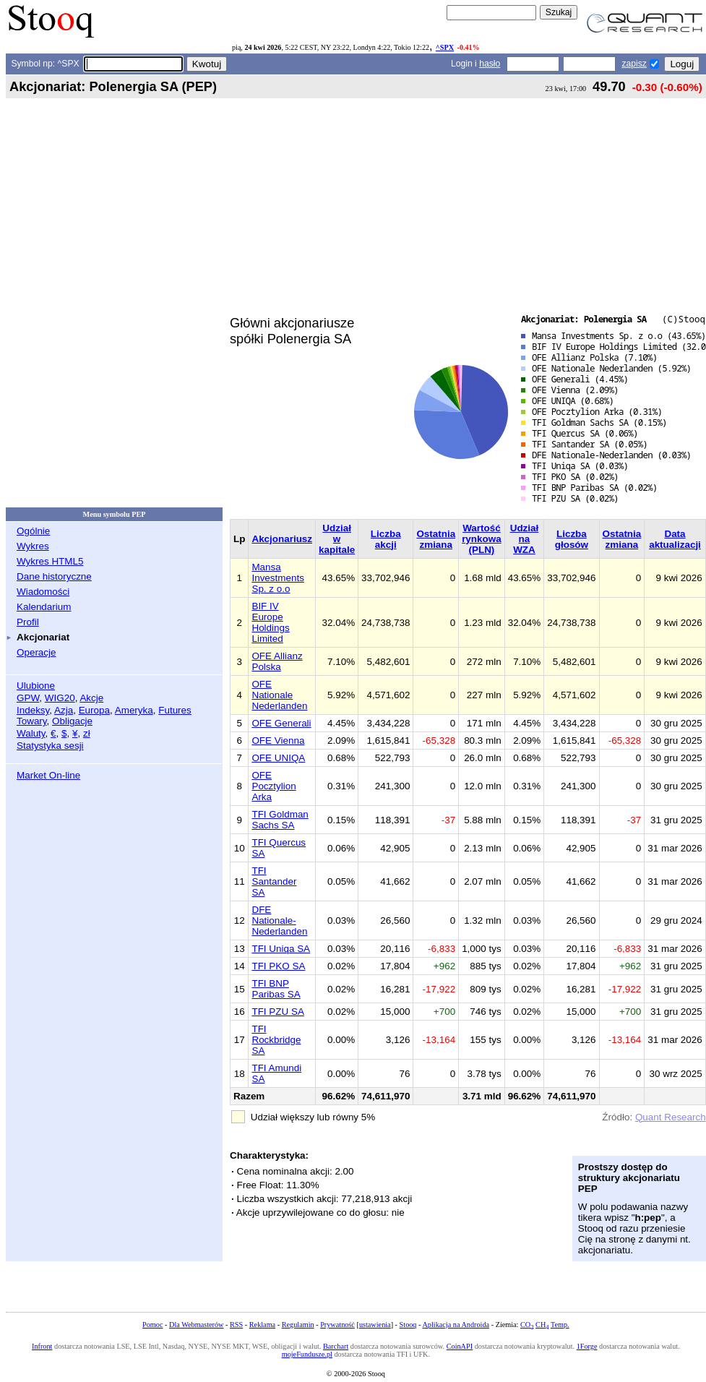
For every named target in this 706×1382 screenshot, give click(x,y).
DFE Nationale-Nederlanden (279, 920)
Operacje (36, 652)
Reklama (262, 1325)
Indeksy (33, 710)
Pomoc (152, 1325)
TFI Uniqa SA (280, 948)
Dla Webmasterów (196, 1325)
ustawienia (375, 1325)
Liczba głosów (571, 539)
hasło (489, 64)
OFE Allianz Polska (276, 661)
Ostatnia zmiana (435, 539)
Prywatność (337, 1325)
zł (86, 733)
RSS (236, 1325)
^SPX (445, 47)
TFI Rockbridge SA (276, 1039)
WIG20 (60, 697)
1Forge (587, 1346)
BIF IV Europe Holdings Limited (270, 622)
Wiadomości (43, 591)
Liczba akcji (386, 539)
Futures (174, 710)
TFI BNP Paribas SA (275, 989)
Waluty (31, 733)
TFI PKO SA (278, 966)
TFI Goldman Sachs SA (279, 820)
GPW (28, 697)
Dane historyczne (54, 576)
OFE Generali (281, 723)
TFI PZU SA (277, 1011)
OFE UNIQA (278, 757)
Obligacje (72, 721)
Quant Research (670, 1117)
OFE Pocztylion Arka (273, 786)
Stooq (408, 1325)
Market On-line (48, 775)
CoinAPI (460, 1346)
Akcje (91, 697)
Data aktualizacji (675, 539)
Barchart (335, 1346)
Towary (32, 721)
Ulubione (36, 685)
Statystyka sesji (50, 745)
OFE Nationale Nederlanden (279, 695)
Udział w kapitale (337, 539)
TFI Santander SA (273, 881)
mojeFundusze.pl (307, 1354)
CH (541, 1325)
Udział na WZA (524, 539)
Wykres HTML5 (50, 561)
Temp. (560, 1325)
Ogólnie (33, 530)
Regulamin (298, 1325)
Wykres (33, 546)
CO (526, 1325)
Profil (28, 622)
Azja (63, 710)
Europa (94, 710)
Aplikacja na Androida (455, 1325)
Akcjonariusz (281, 538)
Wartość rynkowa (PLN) (481, 539)
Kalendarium (44, 606)
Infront (42, 1346)
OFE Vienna (277, 740)
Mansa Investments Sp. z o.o (277, 578)
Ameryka (134, 710)
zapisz (633, 64)
